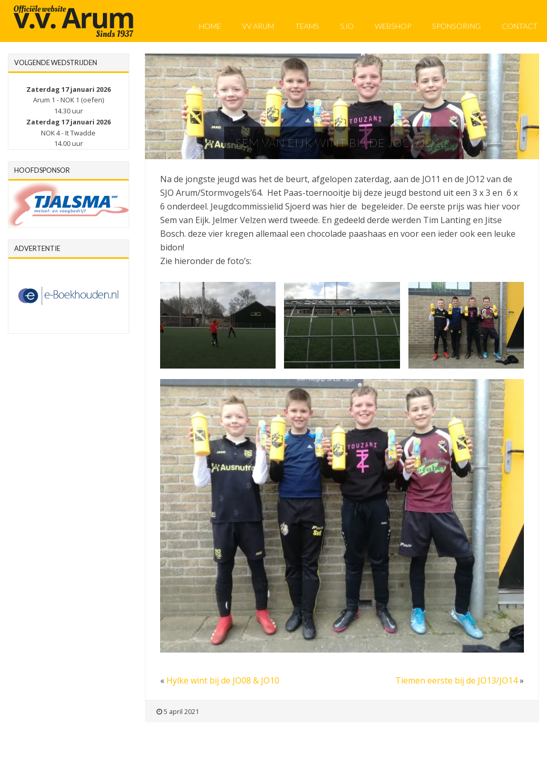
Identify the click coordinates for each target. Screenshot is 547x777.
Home (210, 26)
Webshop (393, 26)
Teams (307, 26)
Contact (520, 26)
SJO (347, 26)
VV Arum (258, 26)
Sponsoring (456, 26)
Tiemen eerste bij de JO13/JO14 (456, 680)
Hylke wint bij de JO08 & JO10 (222, 680)
